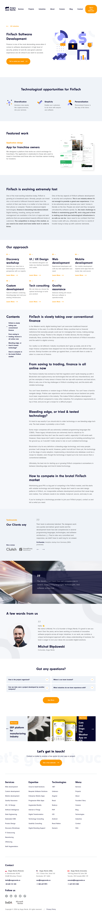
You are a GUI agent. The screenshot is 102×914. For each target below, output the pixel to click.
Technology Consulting (36, 819)
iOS (53, 814)
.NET (53, 787)
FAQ (76, 828)
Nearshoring (9, 837)
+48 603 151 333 (10, 884)
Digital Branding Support (37, 828)
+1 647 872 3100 (73, 884)
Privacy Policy (51, 909)
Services (21, 9)
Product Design (10, 823)
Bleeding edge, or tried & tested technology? (15, 345)
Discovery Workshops (12, 828)
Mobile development (12, 796)
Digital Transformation (36, 814)
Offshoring (8, 842)
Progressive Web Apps (36, 800)
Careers (62, 9)
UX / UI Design (10, 805)
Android (54, 819)
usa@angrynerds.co (43, 880)
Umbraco (55, 791)
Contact (80, 9)
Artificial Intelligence (12, 810)
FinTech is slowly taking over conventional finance (14, 326)
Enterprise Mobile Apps (37, 796)
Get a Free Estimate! (91, 9)
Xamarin (55, 828)
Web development (11, 787)
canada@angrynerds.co (76, 880)
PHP (53, 810)
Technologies (79, 814)
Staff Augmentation (11, 846)
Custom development (12, 791)
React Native (56, 823)
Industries (42, 9)
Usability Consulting (35, 823)
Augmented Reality (35, 805)
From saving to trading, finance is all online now (15, 336)
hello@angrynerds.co (12, 880)
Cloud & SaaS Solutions (37, 787)
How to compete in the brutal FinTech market (15, 354)
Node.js (54, 805)
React (54, 800)
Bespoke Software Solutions (38, 791)
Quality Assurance (11, 800)
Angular (54, 796)
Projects (31, 9)
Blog (71, 9)
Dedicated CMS (10, 819)
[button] (37, 549)
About (52, 9)
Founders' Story (80, 800)
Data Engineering (11, 814)
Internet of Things (34, 810)
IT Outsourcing (10, 833)
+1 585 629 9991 (41, 884)
